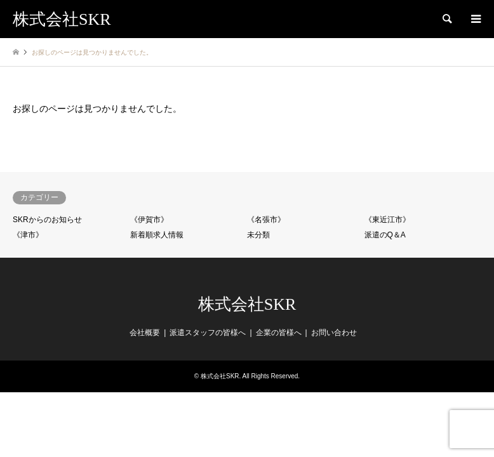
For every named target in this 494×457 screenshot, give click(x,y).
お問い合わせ (334, 332)
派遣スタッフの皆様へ (208, 332)
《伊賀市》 (149, 219)
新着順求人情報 (157, 234)
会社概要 (145, 332)
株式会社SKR (247, 304)
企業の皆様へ (279, 332)
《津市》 (28, 234)
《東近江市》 (387, 219)
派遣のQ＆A (385, 234)
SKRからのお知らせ (47, 219)
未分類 (258, 234)
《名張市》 (266, 219)
